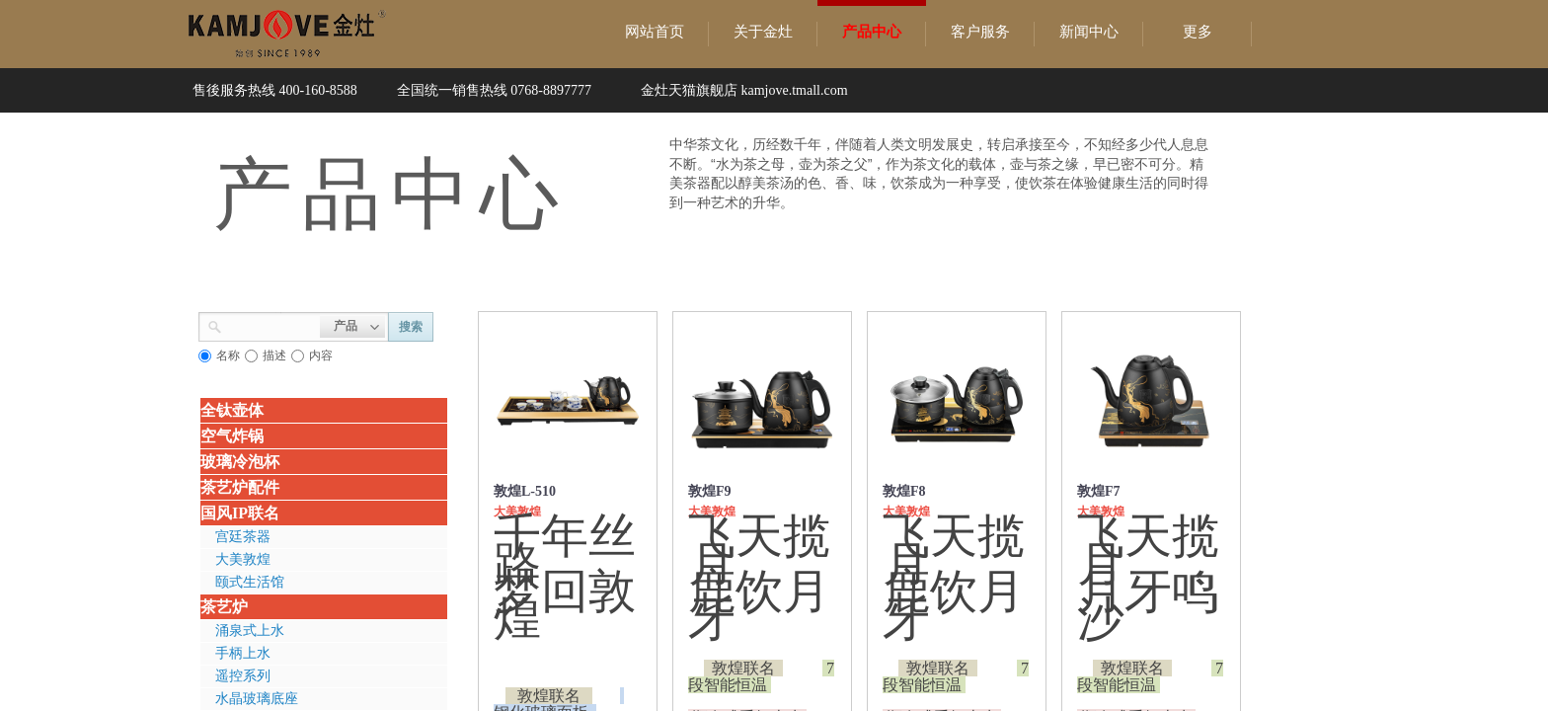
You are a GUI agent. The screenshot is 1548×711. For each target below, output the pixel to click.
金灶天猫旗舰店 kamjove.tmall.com (744, 90)
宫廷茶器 (243, 536)
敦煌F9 (710, 491)
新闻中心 (1089, 32)
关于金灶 (763, 32)
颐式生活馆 (249, 582)
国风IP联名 (239, 513)
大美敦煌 (243, 559)
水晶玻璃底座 (256, 698)
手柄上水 (243, 653)
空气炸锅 (232, 436)
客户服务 (980, 32)
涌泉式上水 (249, 630)
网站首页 (654, 32)
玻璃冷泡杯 (239, 461)
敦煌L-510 (525, 491)
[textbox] (271, 325)
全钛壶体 (232, 410)
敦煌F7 (1099, 491)
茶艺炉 (224, 606)
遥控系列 (243, 676)
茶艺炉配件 (239, 487)
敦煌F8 (904, 491)
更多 (1197, 32)
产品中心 (871, 32)
